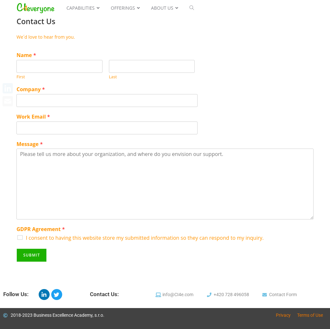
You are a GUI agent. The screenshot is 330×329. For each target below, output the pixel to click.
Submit (31, 255)
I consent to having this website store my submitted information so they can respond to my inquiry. (145, 237)
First (20, 77)
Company (30, 89)
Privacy (283, 315)
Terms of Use (310, 315)
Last (113, 77)
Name (26, 55)
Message (29, 144)
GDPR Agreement (40, 229)
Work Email (33, 116)
